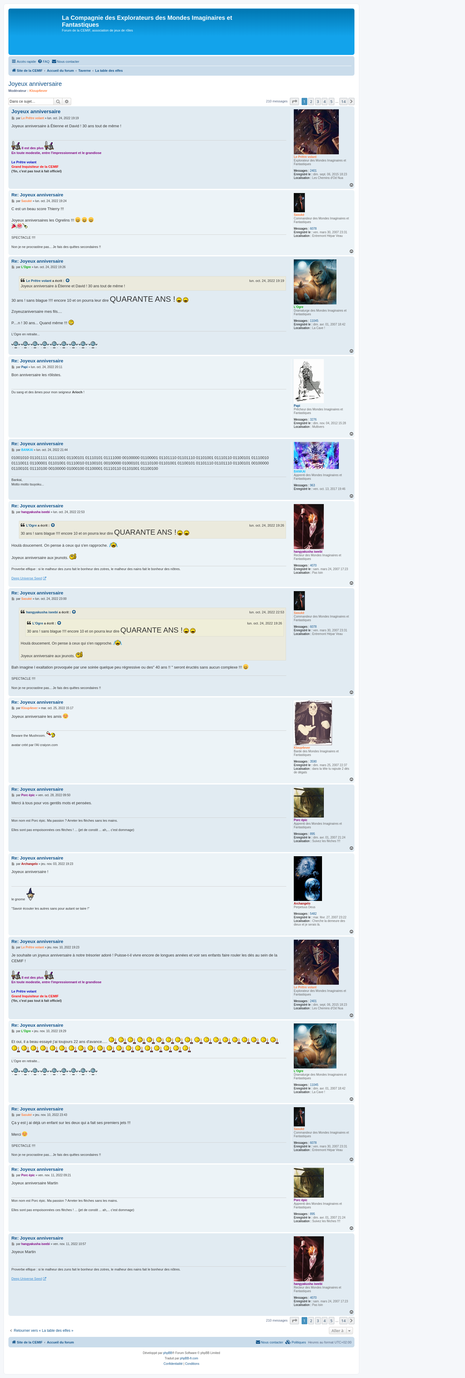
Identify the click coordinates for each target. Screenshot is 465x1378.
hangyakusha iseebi (308, 551)
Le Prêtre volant (305, 157)
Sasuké (299, 214)
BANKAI (299, 471)
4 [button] (325, 101)
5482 (313, 913)
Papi (297, 405)
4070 (313, 565)
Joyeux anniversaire (35, 83)
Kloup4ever (38, 90)
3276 (313, 419)
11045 (314, 320)
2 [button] (311, 101)
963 (312, 485)
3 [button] (318, 101)
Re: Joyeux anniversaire (37, 194)
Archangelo (302, 903)
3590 (313, 761)
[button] (294, 101)
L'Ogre (298, 307)
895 (312, 834)
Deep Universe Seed (26, 578)
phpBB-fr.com (189, 1358)
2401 (313, 170)
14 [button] (343, 101)
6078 (313, 228)
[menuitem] (44, 61)
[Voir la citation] (68, 280)
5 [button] (331, 101)
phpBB (167, 1353)
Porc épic (300, 820)
